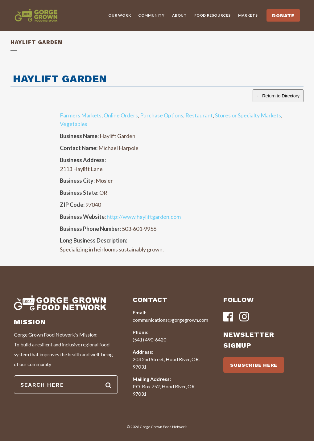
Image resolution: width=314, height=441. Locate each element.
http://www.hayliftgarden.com (144, 216)
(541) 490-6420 (149, 339)
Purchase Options (161, 115)
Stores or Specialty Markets (248, 115)
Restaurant (199, 115)
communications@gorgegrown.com (170, 320)
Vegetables (73, 123)
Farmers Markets (80, 115)
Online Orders (121, 115)
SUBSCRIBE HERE (253, 365)
